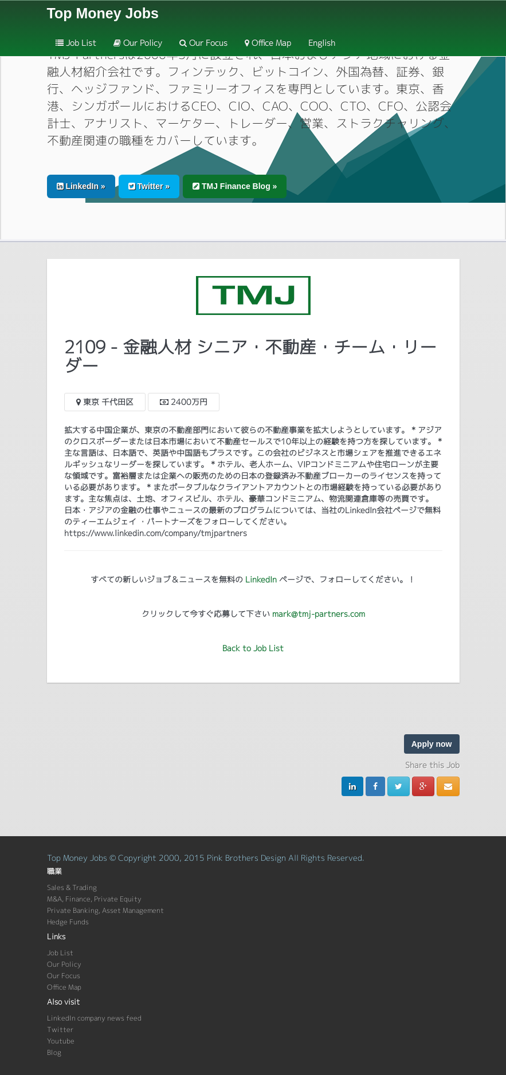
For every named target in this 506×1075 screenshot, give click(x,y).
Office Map (268, 42)
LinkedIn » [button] (81, 186)
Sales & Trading (72, 887)
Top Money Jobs (103, 13)
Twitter (60, 1029)
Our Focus (203, 42)
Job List (76, 42)
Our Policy (137, 42)
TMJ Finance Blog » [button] (235, 186)
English (321, 42)
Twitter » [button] (149, 186)
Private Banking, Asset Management (105, 910)
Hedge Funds (68, 922)
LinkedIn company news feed (94, 1018)
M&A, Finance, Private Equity (94, 899)
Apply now (431, 744)
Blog (54, 1052)
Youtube (60, 1041)
